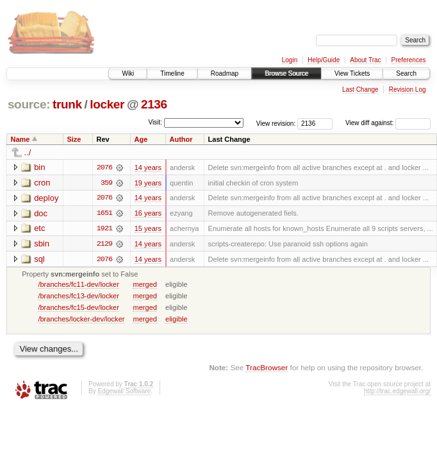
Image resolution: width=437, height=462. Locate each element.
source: (29, 104)
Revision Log (407, 89)
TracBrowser (266, 368)
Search (406, 73)
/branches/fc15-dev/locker (78, 308)
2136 (154, 104)
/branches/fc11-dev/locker (78, 285)
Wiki (128, 73)
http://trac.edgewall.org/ (397, 392)
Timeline (172, 73)
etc (39, 229)
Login (289, 60)
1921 (104, 229)
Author (181, 139)
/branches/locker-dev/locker (81, 319)
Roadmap (224, 73)
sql (39, 259)
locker (107, 104)
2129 (104, 244)
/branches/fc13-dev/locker (78, 296)
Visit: (155, 122)
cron (42, 182)
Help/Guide (324, 60)
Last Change (360, 89)
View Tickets (352, 73)
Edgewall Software (124, 392)
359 (106, 183)
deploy (46, 198)
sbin (41, 244)
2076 (104, 167)
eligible (176, 319)
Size (74, 139)
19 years (148, 183)
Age (141, 139)
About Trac (365, 60)
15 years (148, 229)
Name (20, 139)
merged (144, 285)
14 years (148, 167)
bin (39, 167)
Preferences (409, 60)
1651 (104, 214)
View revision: (276, 122)
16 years (148, 214)
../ (27, 152)
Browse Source (286, 73)
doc (40, 213)
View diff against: (388, 122)
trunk (67, 104)
